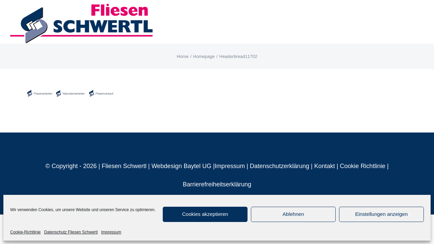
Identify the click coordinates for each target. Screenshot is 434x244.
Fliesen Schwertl (124, 166)
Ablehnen (293, 214)
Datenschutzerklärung (279, 166)
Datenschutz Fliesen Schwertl (71, 232)
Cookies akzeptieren (205, 214)
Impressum (111, 232)
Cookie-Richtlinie (25, 232)
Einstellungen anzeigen (381, 214)
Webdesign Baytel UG (182, 166)
